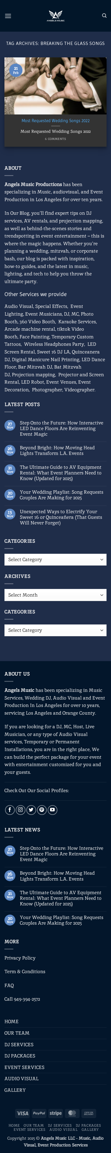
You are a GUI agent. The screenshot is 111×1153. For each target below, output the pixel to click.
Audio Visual (18, 306)
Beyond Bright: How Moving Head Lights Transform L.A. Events (57, 450)
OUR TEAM (17, 1033)
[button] (8, 16)
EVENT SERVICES (24, 1067)
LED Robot (32, 382)
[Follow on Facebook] (10, 810)
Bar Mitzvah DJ (35, 367)
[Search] (104, 15)
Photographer (47, 390)
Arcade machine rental (29, 329)
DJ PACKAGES (19, 1056)
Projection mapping (33, 375)
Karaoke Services (77, 322)
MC (75, 314)
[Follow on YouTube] (52, 810)
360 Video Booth (37, 322)
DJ (66, 314)
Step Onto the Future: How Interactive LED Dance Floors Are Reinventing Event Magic (61, 428)
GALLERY (15, 1090)
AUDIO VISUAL (21, 1079)
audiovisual (66, 192)
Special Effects (51, 306)
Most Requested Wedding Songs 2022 (56, 121)
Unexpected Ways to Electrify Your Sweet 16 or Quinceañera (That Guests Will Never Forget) (61, 517)
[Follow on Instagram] (20, 810)
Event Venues (61, 382)
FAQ (9, 985)
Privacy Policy (20, 958)
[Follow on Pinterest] (42, 810)
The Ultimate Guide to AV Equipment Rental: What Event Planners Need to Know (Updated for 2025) (61, 473)
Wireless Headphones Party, (54, 344)
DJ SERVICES (18, 1044)
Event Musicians (43, 314)
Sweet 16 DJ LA (53, 352)
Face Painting (34, 337)
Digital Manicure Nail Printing (45, 359)
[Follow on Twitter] (31, 810)
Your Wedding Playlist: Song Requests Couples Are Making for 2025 (61, 494)
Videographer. (79, 390)
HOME (11, 1021)
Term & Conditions (24, 971)
